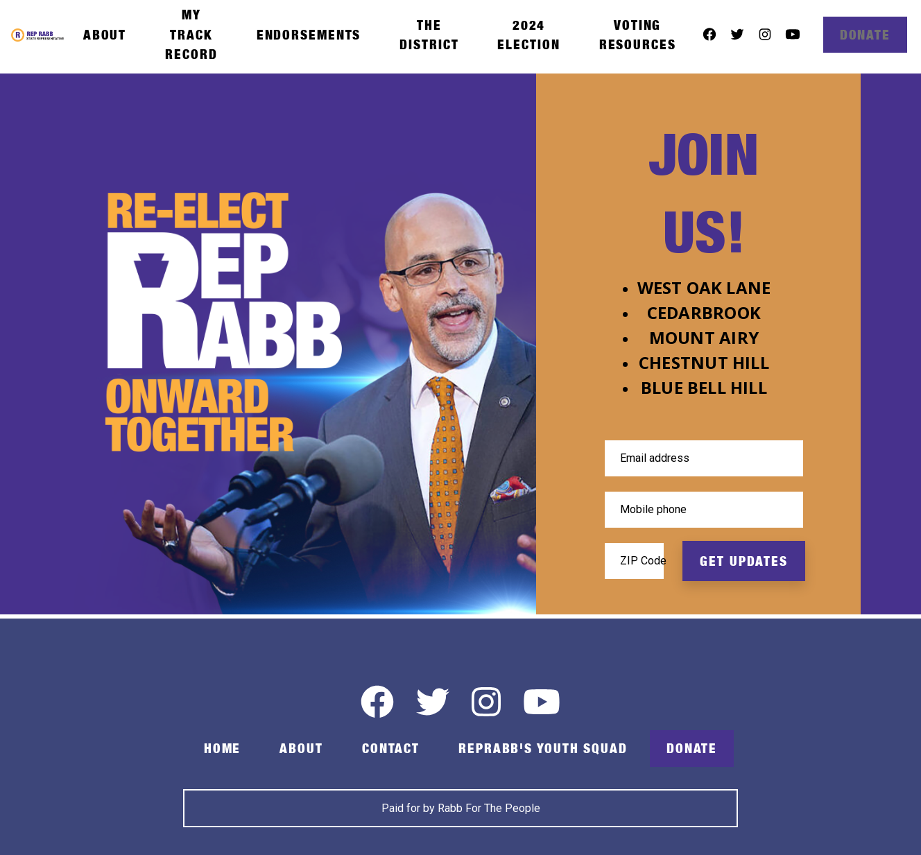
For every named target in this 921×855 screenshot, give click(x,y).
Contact (391, 748)
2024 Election (528, 34)
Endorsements (309, 34)
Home (222, 748)
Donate (865, 34)
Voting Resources (637, 34)
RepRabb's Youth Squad (543, 748)
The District (428, 34)
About (104, 34)
